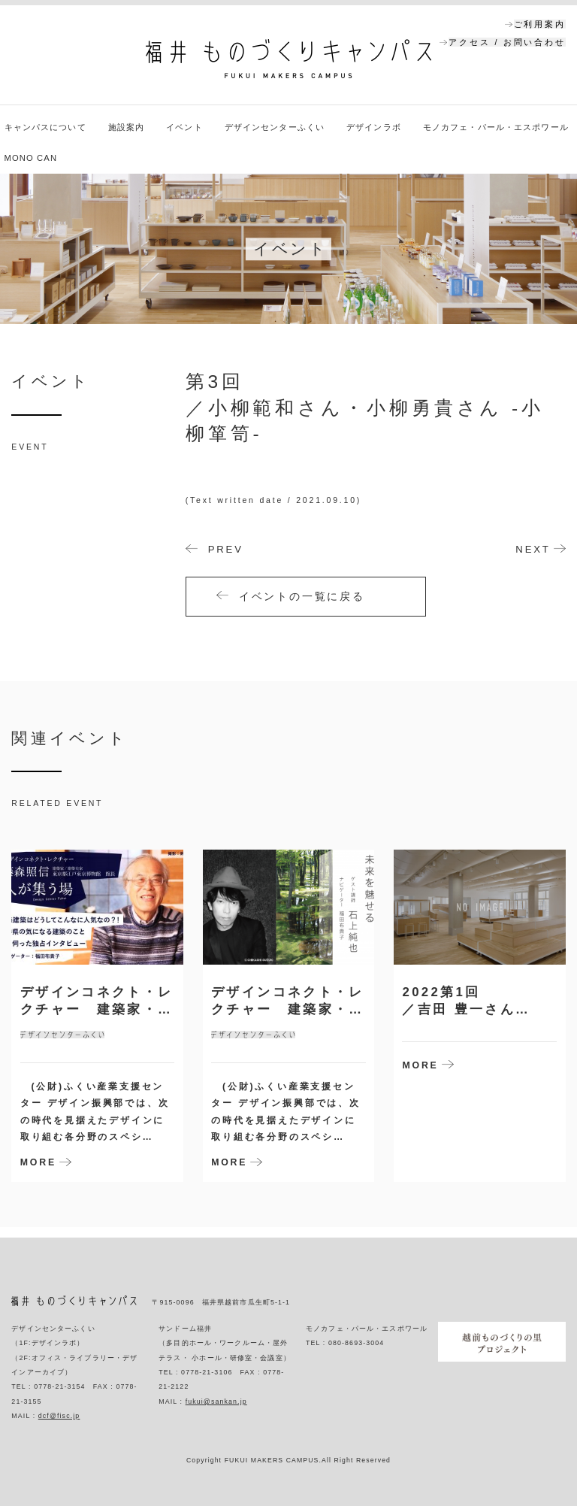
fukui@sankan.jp (216, 1401)
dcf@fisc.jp (59, 1416)
